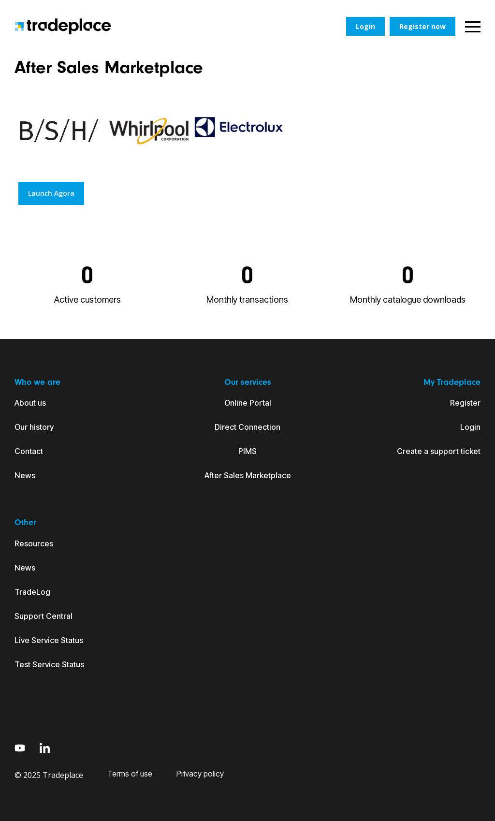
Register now (422, 26)
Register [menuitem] (465, 403)
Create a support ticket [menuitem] (438, 451)
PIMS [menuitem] (247, 451)
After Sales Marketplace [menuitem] (247, 475)
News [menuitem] (25, 475)
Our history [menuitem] (34, 427)
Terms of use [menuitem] (129, 773)
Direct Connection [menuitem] (247, 427)
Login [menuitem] (470, 427)
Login (365, 26)
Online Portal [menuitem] (247, 403)
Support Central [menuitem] (44, 616)
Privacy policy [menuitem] (200, 773)
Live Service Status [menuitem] (49, 640)
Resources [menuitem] (34, 543)
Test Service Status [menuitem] (49, 664)
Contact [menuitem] (29, 451)
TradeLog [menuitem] (32, 592)
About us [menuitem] (30, 403)
